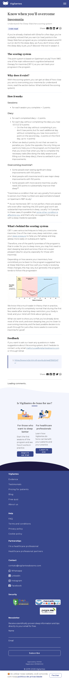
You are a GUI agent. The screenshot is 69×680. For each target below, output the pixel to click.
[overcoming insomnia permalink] (34, 165)
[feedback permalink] (20, 338)
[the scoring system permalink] (32, 54)
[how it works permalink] (24, 96)
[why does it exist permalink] (30, 75)
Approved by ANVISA (34, 662)
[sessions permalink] (19, 102)
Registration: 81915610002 (34, 664)
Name (11, 633)
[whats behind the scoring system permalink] (49, 226)
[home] (5, 4)
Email (11, 643)
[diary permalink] (15, 113)
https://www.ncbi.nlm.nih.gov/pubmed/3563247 (36, 360)
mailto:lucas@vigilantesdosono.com (42, 348)
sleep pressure (19, 236)
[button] (47, 28)
